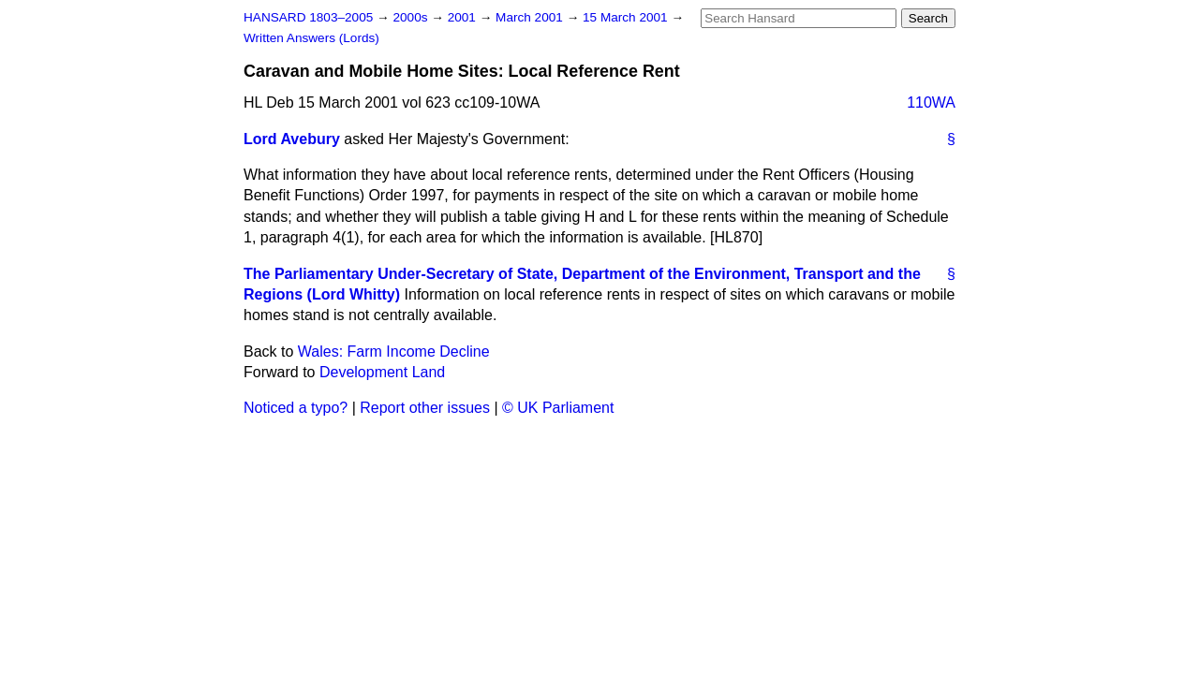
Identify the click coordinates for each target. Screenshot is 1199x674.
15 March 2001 (627, 17)
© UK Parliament (558, 408)
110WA (931, 102)
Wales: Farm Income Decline (394, 351)
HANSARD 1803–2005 (308, 17)
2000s (411, 17)
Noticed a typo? (296, 408)
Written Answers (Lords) (311, 38)
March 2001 (531, 17)
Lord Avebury (292, 139)
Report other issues (425, 408)
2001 (464, 17)
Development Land (382, 372)
